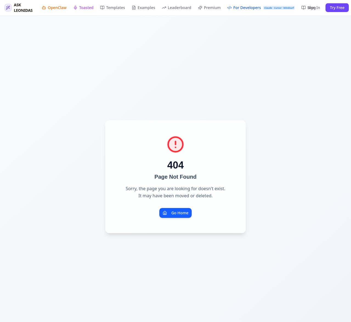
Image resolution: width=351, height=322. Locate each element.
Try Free (337, 7)
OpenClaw (54, 7)
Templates (112, 7)
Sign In (313, 7)
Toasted (83, 7)
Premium (209, 7)
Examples (143, 7)
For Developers (261, 7)
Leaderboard (176, 7)
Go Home (176, 212)
